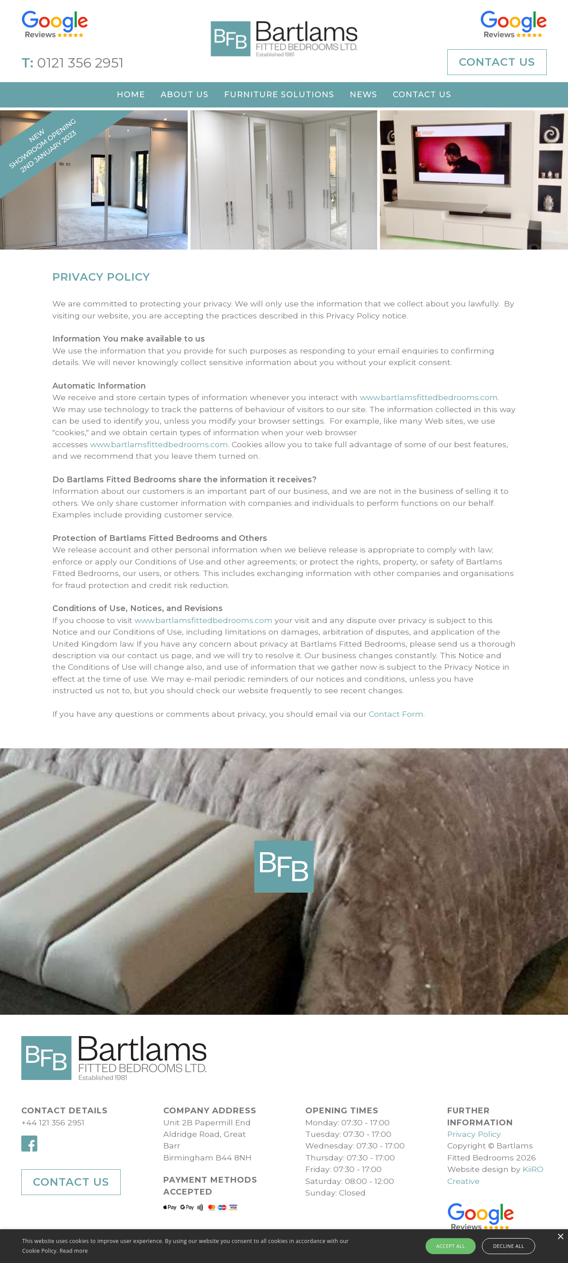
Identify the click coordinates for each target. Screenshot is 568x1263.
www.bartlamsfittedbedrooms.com (389, 397)
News (363, 94)
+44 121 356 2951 (52, 1122)
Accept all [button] (453, 1246)
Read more (73, 1251)
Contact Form (355, 714)
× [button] (560, 1237)
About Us (185, 94)
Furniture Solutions (279, 94)
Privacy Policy (474, 1134)
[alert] (284, 1246)
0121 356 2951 (80, 63)
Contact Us (497, 62)
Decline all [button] (506, 1246)
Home (131, 94)
